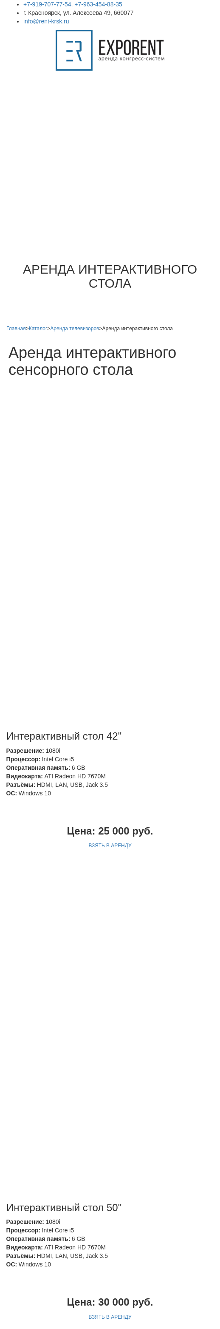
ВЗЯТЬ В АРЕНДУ (110, 646)
